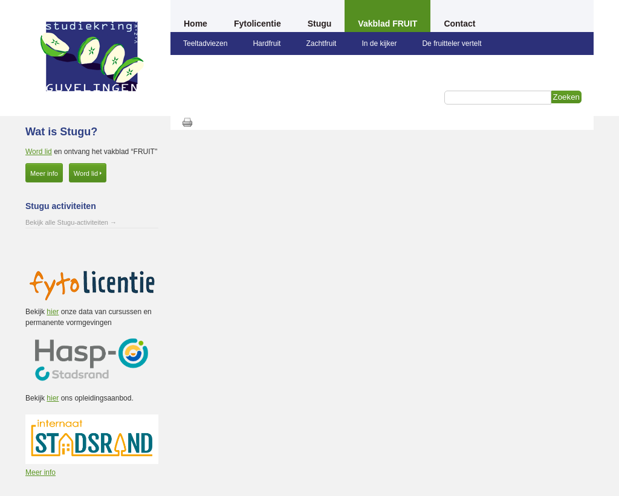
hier (53, 312)
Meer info (44, 173)
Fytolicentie (257, 23)
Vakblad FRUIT (387, 23)
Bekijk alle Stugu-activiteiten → (71, 222)
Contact (459, 23)
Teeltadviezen (205, 43)
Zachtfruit (321, 43)
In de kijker (379, 43)
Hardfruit (266, 43)
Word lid (38, 151)
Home (195, 23)
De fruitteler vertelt (451, 43)
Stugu (320, 23)
